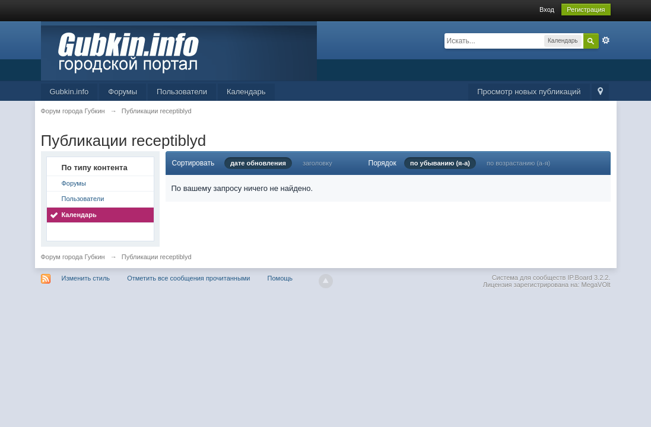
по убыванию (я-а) (440, 163)
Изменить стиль (86, 278)
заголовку (317, 163)
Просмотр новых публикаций (528, 91)
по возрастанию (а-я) (518, 163)
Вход (546, 9)
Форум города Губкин (73, 256)
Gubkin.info (69, 91)
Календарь (246, 91)
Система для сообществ (529, 277)
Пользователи (182, 91)
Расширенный (606, 40)
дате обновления (258, 163)
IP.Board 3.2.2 (588, 277)
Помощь (280, 278)
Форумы (122, 91)
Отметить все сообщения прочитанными (188, 278)
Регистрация (586, 9)
